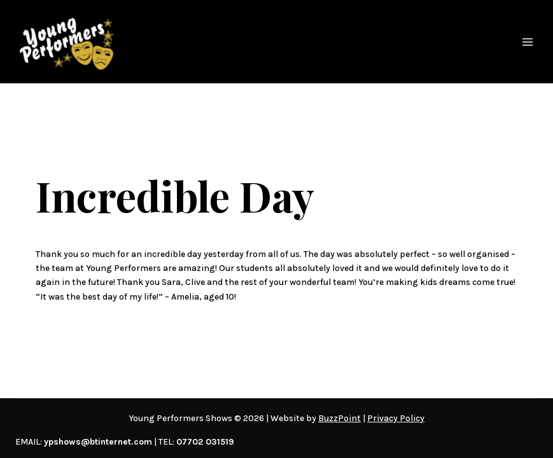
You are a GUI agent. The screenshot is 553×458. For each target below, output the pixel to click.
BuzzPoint (339, 418)
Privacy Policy (395, 418)
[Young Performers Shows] (67, 41)
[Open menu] (527, 42)
